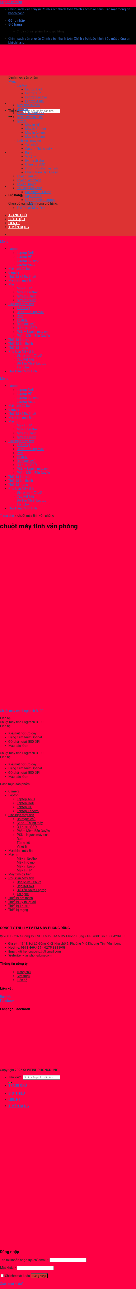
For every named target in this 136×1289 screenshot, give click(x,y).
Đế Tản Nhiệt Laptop (31, 890)
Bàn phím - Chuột (29, 882)
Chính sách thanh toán (57, 9)
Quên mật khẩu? (11, 1284)
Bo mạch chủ (26, 819)
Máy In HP (24, 870)
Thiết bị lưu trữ (18, 906)
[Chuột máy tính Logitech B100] (17, 704)
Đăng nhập (39, 1276)
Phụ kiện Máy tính (21, 878)
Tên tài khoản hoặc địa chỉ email (24, 1260)
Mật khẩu (8, 1268)
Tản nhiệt (23, 843)
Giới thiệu (23, 976)
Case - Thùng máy (30, 823)
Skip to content (11, 2)
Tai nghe (23, 894)
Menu (12, 81)
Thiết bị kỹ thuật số (22, 902)
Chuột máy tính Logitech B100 (21, 711)
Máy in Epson (26, 866)
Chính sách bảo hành (89, 9)
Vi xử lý (22, 847)
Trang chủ (7, 516)
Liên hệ (22, 980)
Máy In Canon (26, 862)
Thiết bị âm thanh (20, 898)
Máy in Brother (27, 858)
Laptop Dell (25, 803)
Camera (13, 791)
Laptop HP (24, 807)
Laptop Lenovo (28, 811)
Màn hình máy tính (21, 851)
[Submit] (10, 116)
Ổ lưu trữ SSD (27, 827)
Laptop (13, 795)
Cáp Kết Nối (25, 886)
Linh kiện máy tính (21, 815)
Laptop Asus (26, 799)
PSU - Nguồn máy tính (32, 835)
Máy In (13, 854)
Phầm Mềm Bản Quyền (33, 831)
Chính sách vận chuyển (24, 9)
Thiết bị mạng (18, 910)
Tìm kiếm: (15, 111)
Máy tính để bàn (19, 874)
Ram (20, 839)
